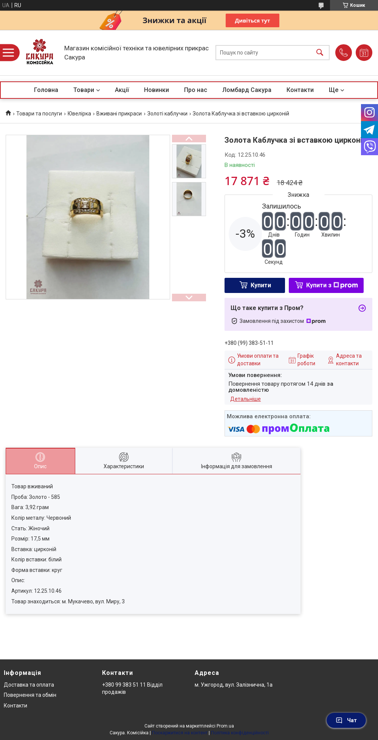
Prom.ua (225, 726)
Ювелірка (79, 114)
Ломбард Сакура (246, 89)
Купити (261, 285)
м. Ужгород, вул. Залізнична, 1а (234, 685)
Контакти (300, 89)
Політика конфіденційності (240, 732)
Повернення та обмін (30, 695)
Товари (83, 89)
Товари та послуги (39, 114)
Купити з (332, 285)
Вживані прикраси (119, 114)
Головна (46, 89)
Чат (346, 720)
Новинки (156, 89)
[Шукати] (320, 53)
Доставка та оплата (29, 685)
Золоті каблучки (167, 114)
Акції (122, 89)
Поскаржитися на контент (180, 732)
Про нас (195, 89)
